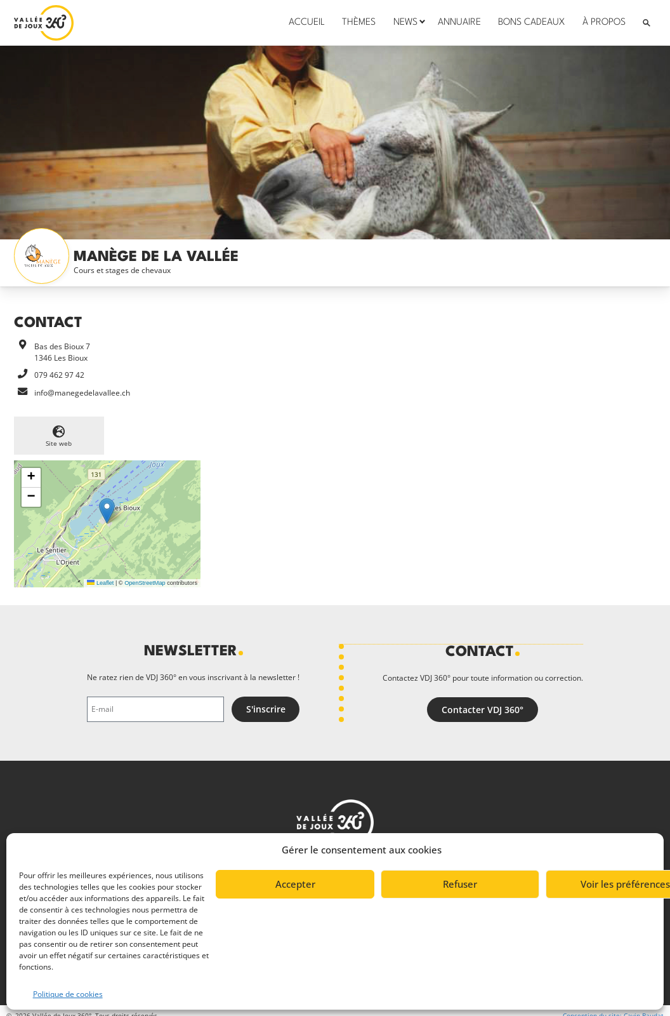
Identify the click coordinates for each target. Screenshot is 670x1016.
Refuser (460, 884)
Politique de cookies (68, 994)
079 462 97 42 (59, 375)
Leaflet (100, 583)
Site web (59, 443)
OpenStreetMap (145, 583)
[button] (107, 511)
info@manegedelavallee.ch (82, 392)
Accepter (295, 884)
